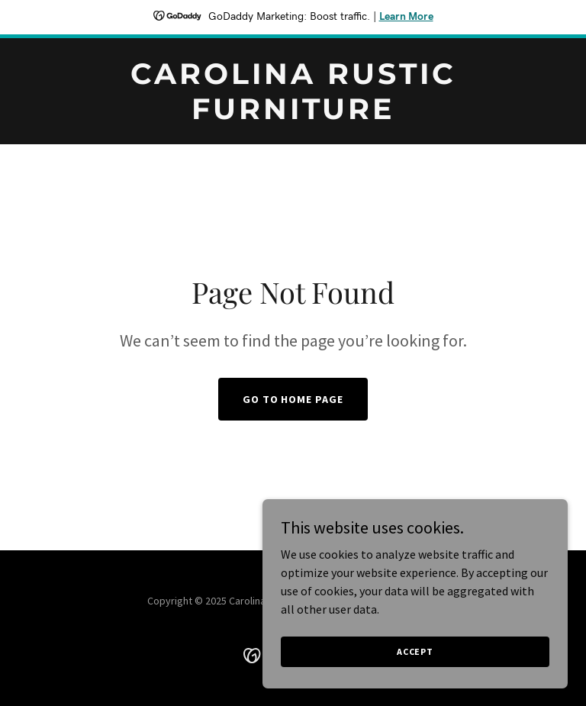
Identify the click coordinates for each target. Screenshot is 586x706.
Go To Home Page (293, 399)
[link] (293, 114)
